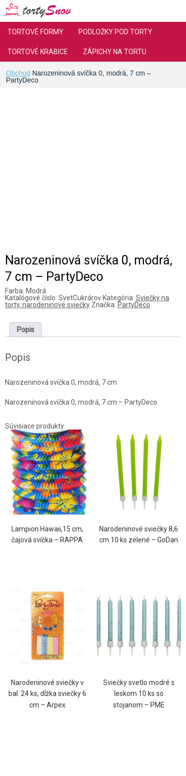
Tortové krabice (37, 52)
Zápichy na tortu (114, 52)
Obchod (18, 73)
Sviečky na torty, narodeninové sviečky (87, 301)
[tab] (25, 329)
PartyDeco (134, 305)
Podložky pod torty (115, 32)
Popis (25, 330)
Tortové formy (35, 32)
